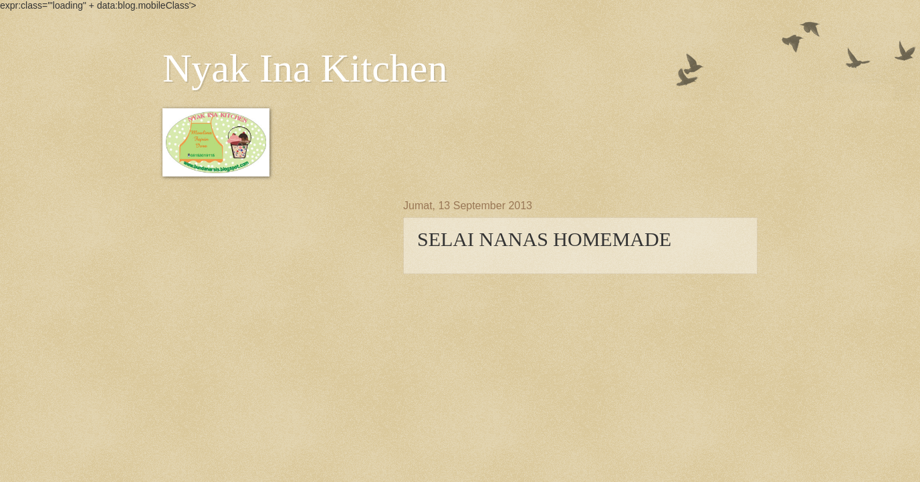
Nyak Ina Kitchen (305, 68)
